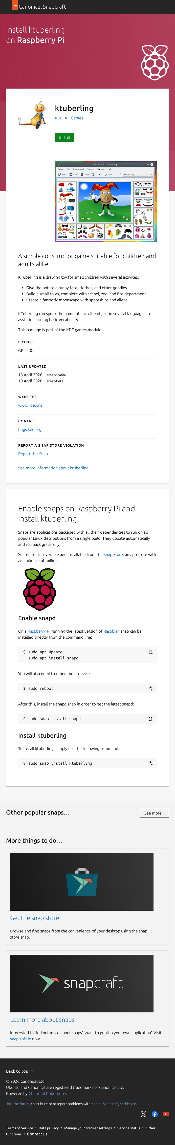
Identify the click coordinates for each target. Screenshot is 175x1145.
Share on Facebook (155, 1114)
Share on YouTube (166, 1114)
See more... (154, 813)
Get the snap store (34, 917)
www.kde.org (30, 405)
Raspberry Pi (39, 631)
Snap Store (113, 554)
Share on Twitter (144, 1114)
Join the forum (17, 1104)
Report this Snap (33, 453)
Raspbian (111, 631)
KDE (59, 118)
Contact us (37, 1134)
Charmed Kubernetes (48, 1093)
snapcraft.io (20, 1038)
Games (77, 118)
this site (130, 1104)
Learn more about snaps (42, 1019)
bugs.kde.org (29, 429)
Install (64, 137)
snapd (96, 1104)
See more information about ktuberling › (54, 468)
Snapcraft (110, 1104)
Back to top (19, 1071)
